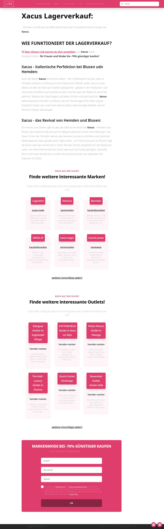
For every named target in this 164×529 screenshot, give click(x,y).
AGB (134, 527)
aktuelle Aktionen (43, 4)
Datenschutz (60, 487)
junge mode (38, 210)
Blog (81, 4)
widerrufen (74, 494)
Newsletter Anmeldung (95, 4)
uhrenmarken (67, 247)
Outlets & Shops (69, 4)
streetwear (96, 247)
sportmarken (67, 210)
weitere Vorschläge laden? (67, 277)
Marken (56, 4)
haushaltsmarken (96, 210)
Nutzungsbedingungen (78, 487)
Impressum (103, 527)
